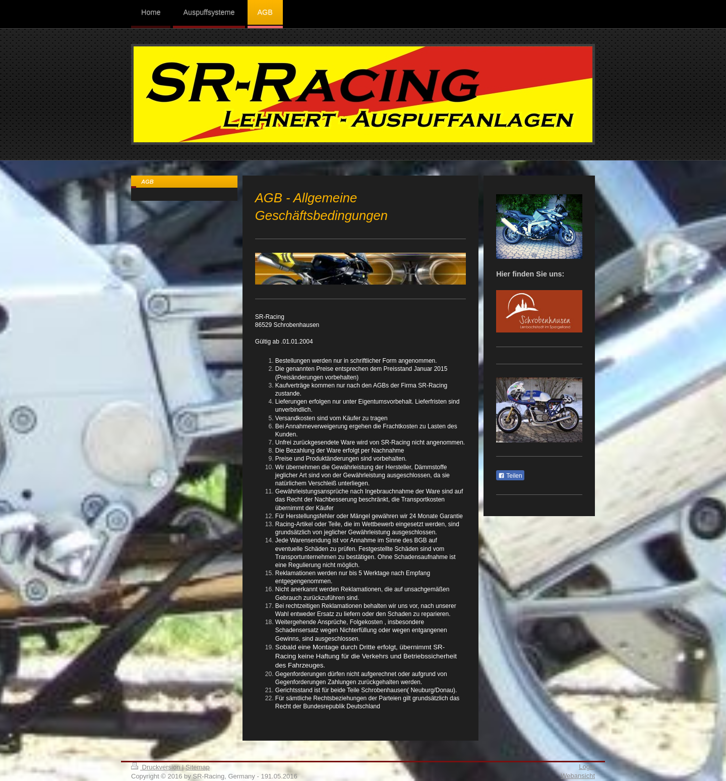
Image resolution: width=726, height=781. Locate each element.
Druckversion (156, 767)
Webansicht (578, 775)
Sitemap (198, 767)
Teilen (510, 475)
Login (587, 766)
